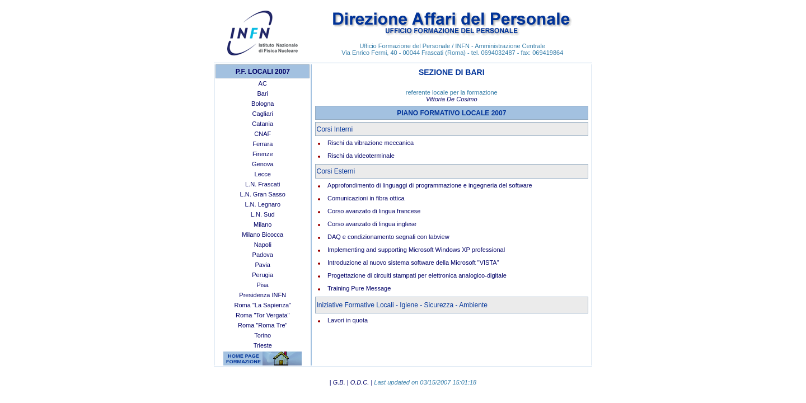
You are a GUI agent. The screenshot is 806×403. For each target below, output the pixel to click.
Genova (263, 164)
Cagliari (262, 113)
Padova (262, 254)
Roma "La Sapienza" (263, 305)
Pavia (262, 264)
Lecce (263, 174)
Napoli (262, 244)
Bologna (262, 103)
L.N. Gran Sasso (262, 194)
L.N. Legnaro (262, 204)
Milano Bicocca (262, 234)
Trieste (263, 345)
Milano (262, 224)
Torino (262, 335)
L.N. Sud (263, 214)
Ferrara (262, 143)
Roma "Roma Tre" (263, 325)
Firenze (262, 154)
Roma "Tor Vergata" (262, 315)
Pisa (263, 285)
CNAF (262, 133)
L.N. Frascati (262, 184)
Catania (262, 123)
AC (263, 83)
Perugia (262, 274)
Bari (262, 93)
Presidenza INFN (262, 295)
